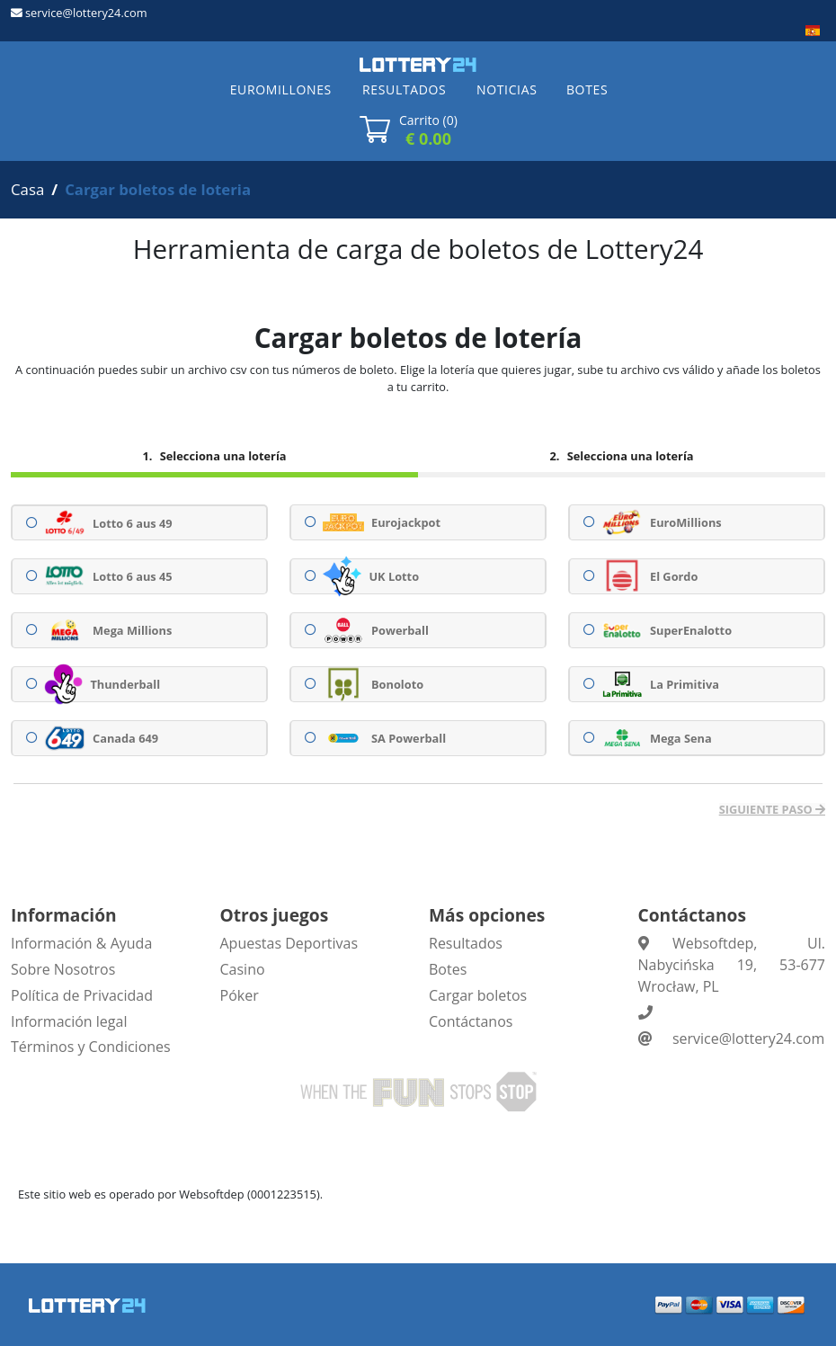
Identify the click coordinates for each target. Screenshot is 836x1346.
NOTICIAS (506, 89)
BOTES (587, 89)
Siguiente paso (767, 810)
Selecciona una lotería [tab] (221, 456)
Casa (27, 189)
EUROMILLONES (281, 89)
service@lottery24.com (86, 12)
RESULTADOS (404, 89)
